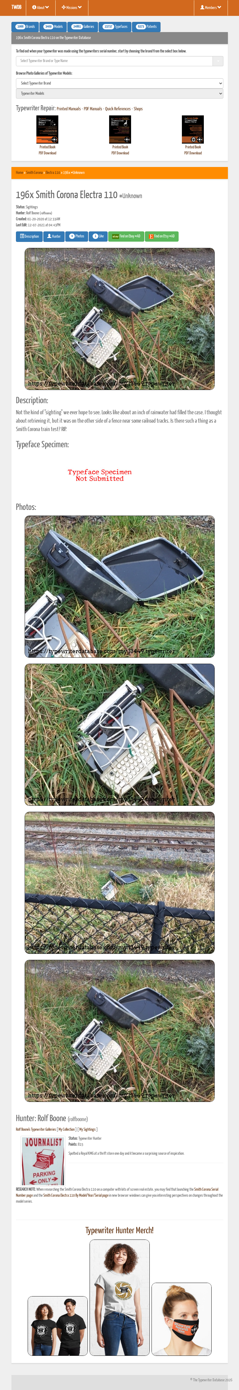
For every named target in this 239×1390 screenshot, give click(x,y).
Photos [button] (76, 236)
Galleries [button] (82, 26)
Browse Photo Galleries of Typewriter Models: (44, 74)
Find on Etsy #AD (162, 236)
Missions (72, 7)
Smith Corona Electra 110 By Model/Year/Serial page (76, 1196)
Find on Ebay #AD (126, 236)
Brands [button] (25, 26)
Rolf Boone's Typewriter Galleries (36, 1130)
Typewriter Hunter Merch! (119, 1231)
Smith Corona (34, 173)
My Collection (67, 1130)
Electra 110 (53, 173)
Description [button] (29, 236)
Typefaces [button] (115, 26)
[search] (119, 83)
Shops (138, 109)
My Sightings (87, 1130)
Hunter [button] (54, 236)
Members (211, 7)
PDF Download (47, 153)
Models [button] (53, 26)
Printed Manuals (69, 109)
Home (19, 173)
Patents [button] (146, 26)
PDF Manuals (93, 109)
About (40, 7)
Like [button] (98, 236)
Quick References (118, 109)
